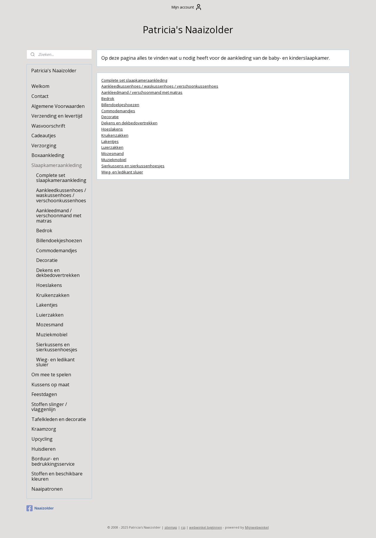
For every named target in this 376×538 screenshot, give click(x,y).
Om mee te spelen (51, 374)
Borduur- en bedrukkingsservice (53, 461)
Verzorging (43, 145)
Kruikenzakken (114, 135)
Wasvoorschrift (48, 126)
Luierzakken (112, 147)
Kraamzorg (43, 429)
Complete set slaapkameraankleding (134, 80)
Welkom (40, 86)
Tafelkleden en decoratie (58, 419)
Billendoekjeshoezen (120, 104)
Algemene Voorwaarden (58, 106)
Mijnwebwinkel (257, 527)
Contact (39, 96)
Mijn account (187, 7)
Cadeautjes (43, 135)
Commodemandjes (118, 110)
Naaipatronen (47, 489)
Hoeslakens (112, 129)
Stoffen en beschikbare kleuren (57, 476)
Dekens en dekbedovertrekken (129, 123)
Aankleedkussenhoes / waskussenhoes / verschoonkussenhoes (159, 86)
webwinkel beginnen (205, 527)
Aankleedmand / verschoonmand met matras (141, 92)
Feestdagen (44, 394)
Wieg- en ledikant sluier (122, 171)
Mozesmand (112, 153)
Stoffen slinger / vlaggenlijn (49, 407)
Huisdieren (43, 449)
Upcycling (42, 439)
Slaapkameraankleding (56, 165)
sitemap (170, 527)
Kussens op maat (50, 384)
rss (183, 527)
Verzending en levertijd (56, 116)
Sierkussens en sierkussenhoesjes (132, 165)
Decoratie (110, 116)
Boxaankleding (47, 155)
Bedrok (107, 98)
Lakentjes (110, 141)
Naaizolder (40, 508)
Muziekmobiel (113, 159)
